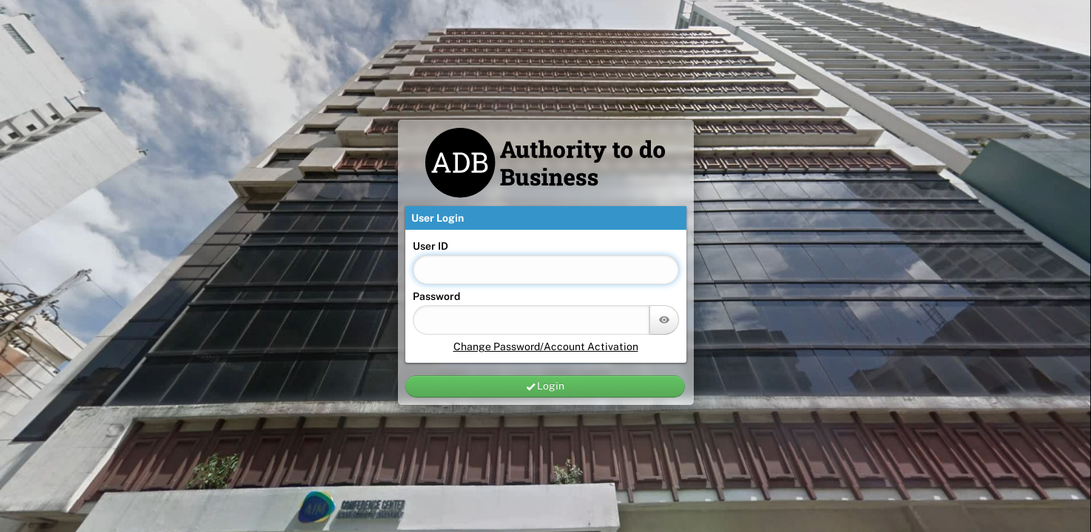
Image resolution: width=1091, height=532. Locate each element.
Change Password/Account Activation (545, 346)
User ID (430, 246)
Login (544, 386)
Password (436, 296)
